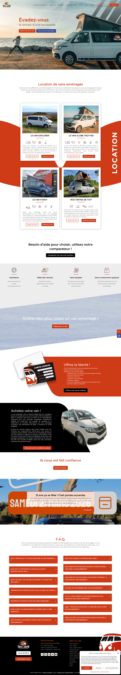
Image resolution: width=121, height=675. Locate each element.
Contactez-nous (23, 659)
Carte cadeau (104, 5)
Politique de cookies (95, 671)
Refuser (98, 668)
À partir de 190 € (32, 224)
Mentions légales (105, 671)
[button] (118, 653)
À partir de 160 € (32, 156)
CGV (54, 672)
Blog (86, 5)
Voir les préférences (112, 668)
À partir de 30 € (72, 220)
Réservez (114, 5)
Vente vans (53, 5)
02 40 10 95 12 (23, 653)
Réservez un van (48, 156)
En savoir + (88, 510)
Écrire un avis (60, 468)
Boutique (61, 5)
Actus (81, 5)
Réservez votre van (27, 31)
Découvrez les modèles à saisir (37, 448)
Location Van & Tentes (39, 5)
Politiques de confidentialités (65, 672)
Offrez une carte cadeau (76, 390)
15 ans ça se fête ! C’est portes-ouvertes (60, 495)
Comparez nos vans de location (60, 255)
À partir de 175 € (73, 156)
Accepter (87, 668)
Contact (92, 5)
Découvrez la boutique (46, 31)
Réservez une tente (89, 220)
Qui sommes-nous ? (71, 5)
